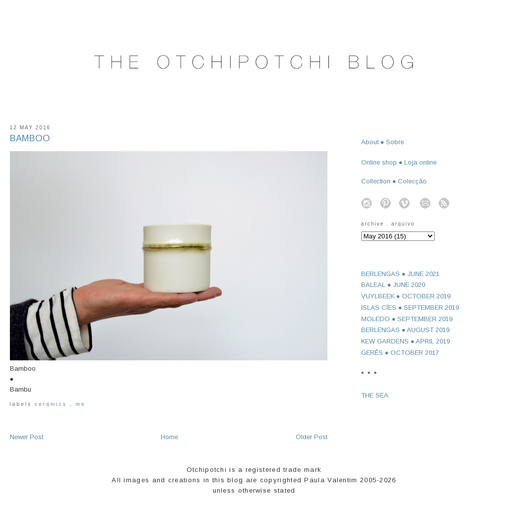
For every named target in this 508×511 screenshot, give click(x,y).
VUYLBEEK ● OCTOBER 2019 (406, 296)
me (80, 404)
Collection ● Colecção (394, 181)
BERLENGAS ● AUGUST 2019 (405, 330)
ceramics (52, 404)
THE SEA (374, 395)
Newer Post (26, 437)
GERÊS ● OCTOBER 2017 (400, 352)
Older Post (311, 437)
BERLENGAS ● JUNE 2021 (400, 274)
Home (169, 437)
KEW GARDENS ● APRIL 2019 (405, 341)
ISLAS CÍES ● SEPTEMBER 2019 (410, 307)
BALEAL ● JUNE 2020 (393, 284)
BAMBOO (30, 138)
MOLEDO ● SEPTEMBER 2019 (407, 319)
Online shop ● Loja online (399, 162)
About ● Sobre (382, 142)
